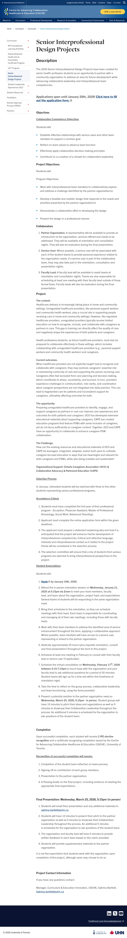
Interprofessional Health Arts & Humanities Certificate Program (16, 58)
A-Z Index (117, 2)
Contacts (101, 2)
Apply (44, 581)
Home (9, 29)
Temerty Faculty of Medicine (13, 2)
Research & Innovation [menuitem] (66, 20)
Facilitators (11, 97)
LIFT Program (13, 68)
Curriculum (18, 40)
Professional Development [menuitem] (41, 20)
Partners (18, 110)
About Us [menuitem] (7, 20)
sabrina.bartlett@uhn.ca (54, 809)
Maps (109, 2)
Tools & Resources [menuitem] (117, 20)
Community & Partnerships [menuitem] (92, 20)
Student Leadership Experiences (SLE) (18, 85)
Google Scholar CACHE (75, 2)
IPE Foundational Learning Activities (18, 47)
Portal (88, 2)
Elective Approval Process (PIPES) (18, 104)
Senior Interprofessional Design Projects (15, 76)
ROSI (94, 2)
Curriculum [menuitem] (20, 20)
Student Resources (18, 92)
